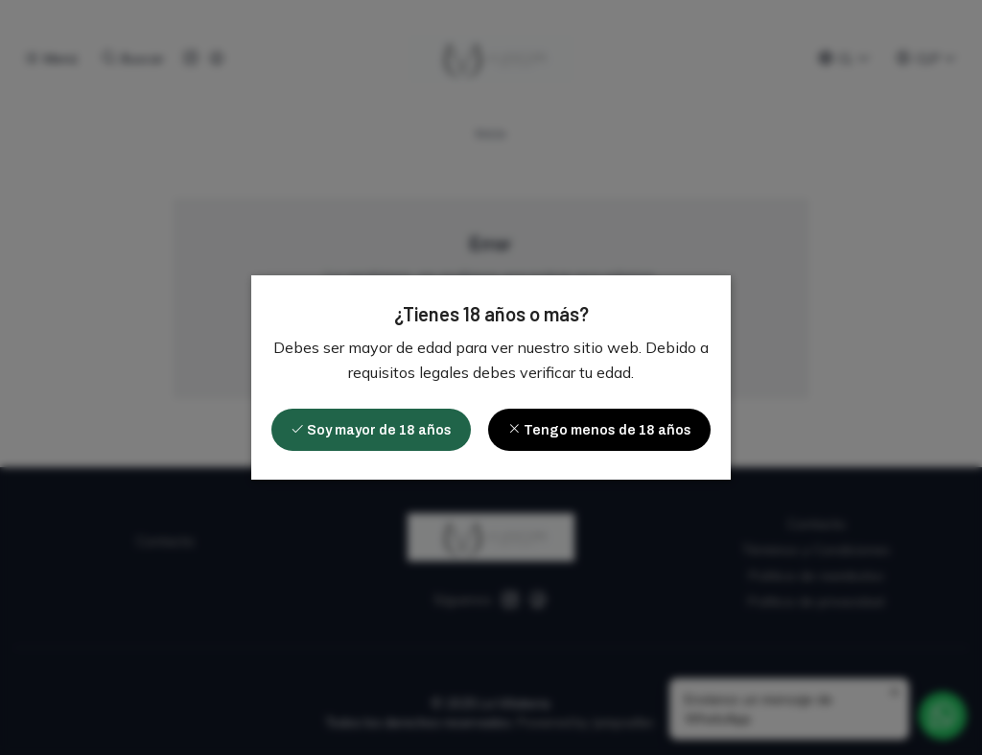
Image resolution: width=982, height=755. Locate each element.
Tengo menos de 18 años (599, 429)
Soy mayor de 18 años (371, 429)
